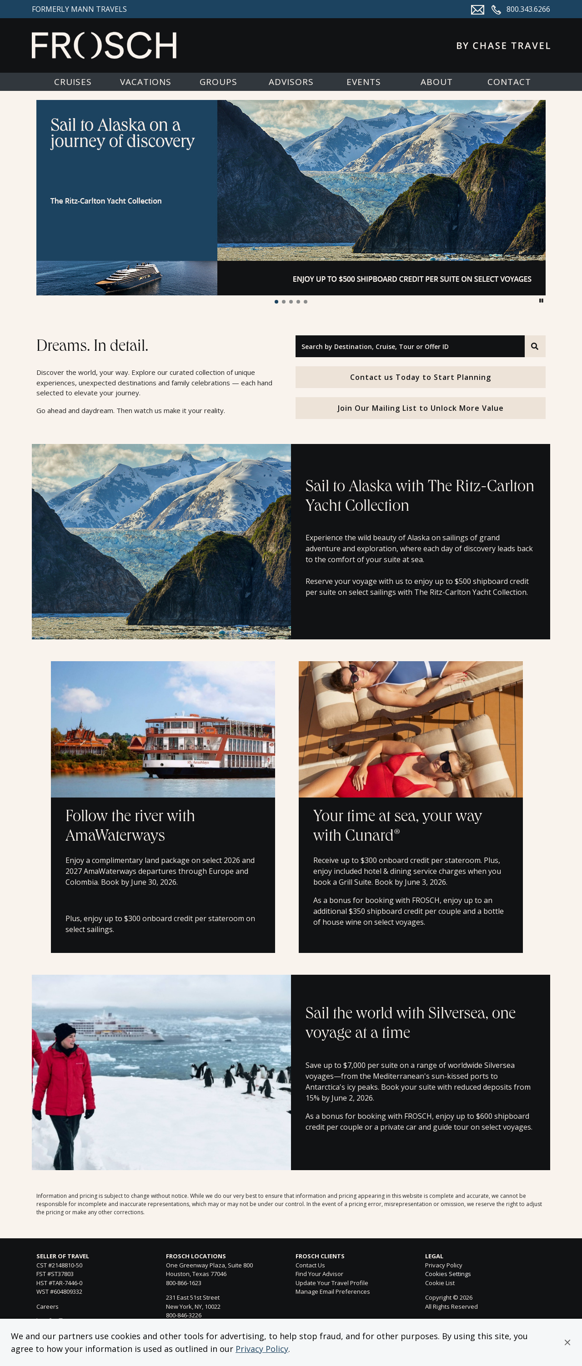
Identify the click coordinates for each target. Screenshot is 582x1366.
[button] (567, 1342)
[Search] (535, 346)
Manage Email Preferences (333, 1291)
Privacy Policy (262, 1348)
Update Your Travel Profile (332, 1283)
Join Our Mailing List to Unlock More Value (421, 408)
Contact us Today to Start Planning (420, 377)
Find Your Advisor (319, 1274)
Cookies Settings (448, 1274)
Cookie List (440, 1283)
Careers (47, 1306)
